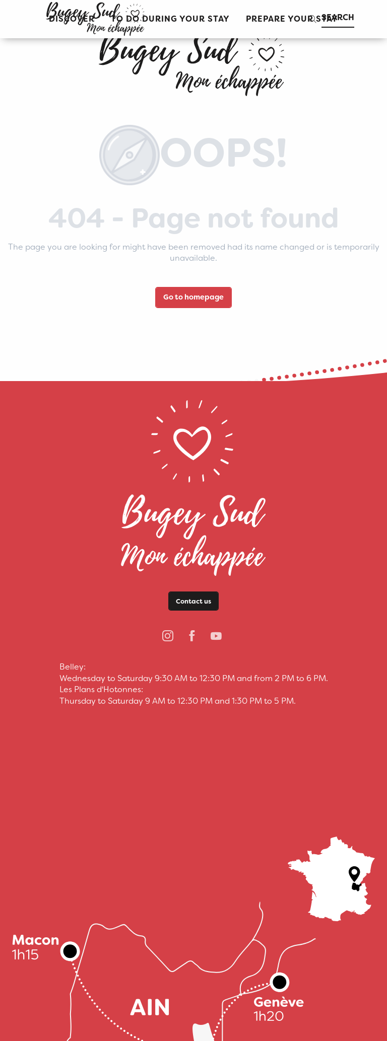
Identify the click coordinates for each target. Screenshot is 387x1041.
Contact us (193, 601)
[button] (170, 19)
